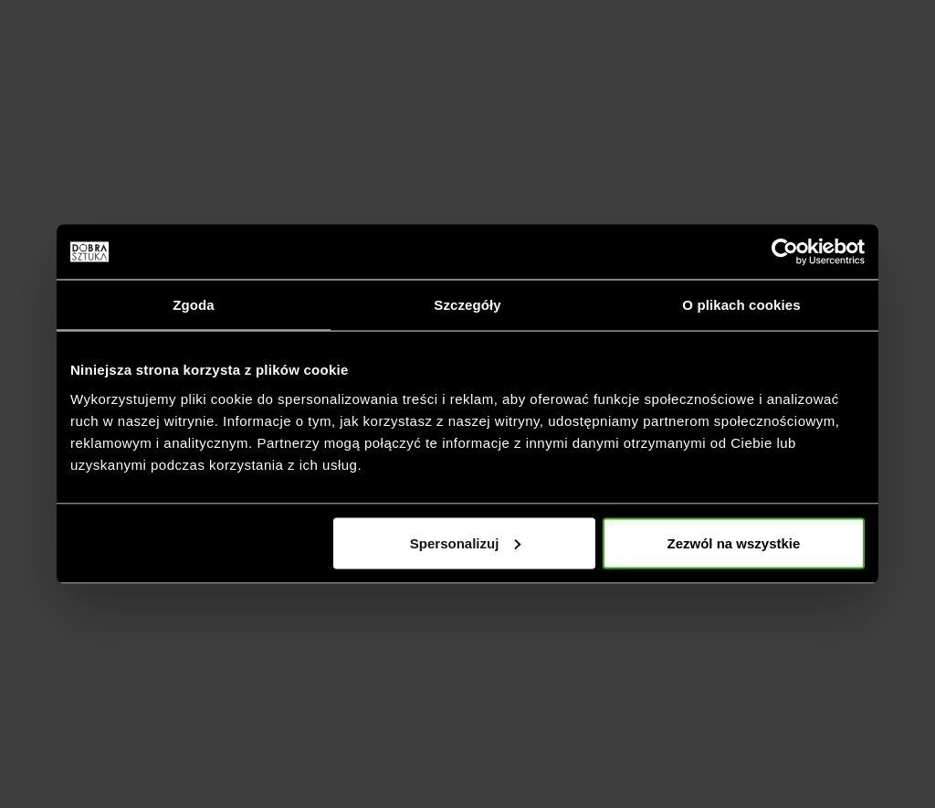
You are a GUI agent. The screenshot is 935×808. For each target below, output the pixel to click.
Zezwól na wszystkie (734, 542)
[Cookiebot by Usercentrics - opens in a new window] (785, 252)
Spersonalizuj (465, 542)
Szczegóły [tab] (467, 305)
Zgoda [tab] (194, 305)
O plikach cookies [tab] (741, 305)
